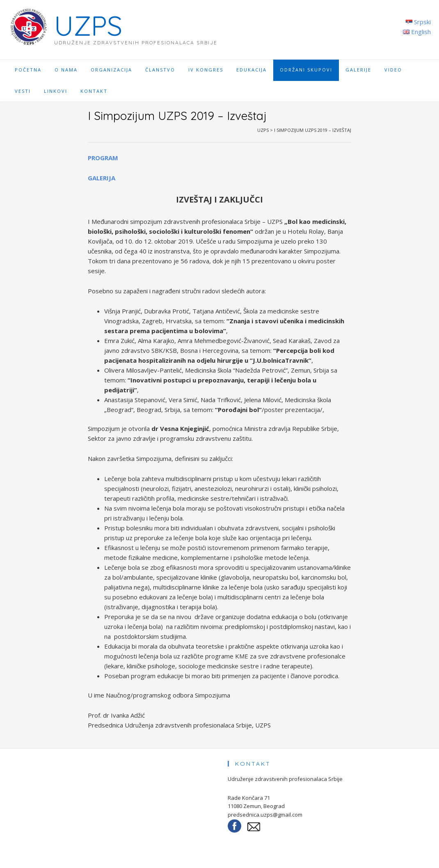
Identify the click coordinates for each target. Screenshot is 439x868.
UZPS (88, 25)
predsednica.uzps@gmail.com (265, 814)
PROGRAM (103, 158)
